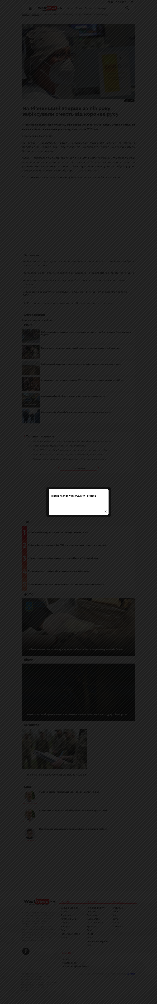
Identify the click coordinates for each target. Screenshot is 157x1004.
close (105, 503)
